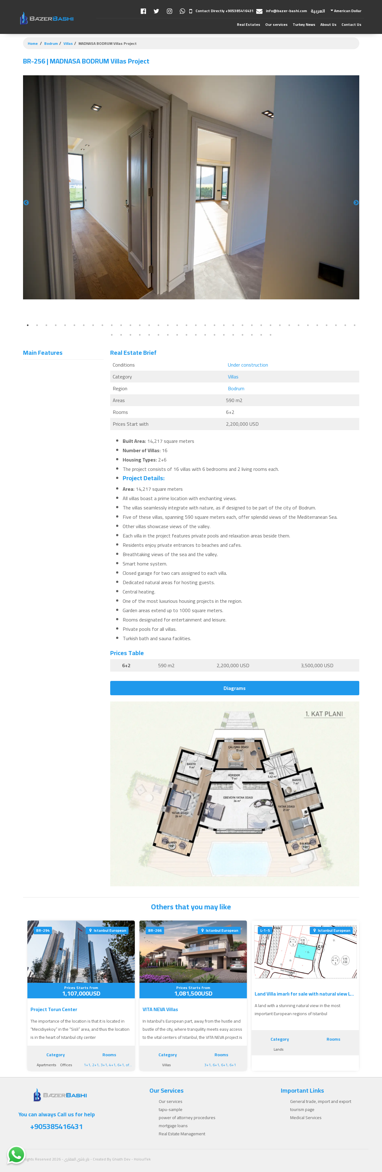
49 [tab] (224, 335)
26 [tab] (261, 325)
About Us (328, 24)
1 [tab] (28, 325)
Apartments (46, 1064)
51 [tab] (242, 335)
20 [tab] (205, 325)
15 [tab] (158, 325)
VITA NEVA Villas (160, 1009)
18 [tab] (186, 325)
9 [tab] (102, 325)
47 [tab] (205, 335)
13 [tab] (140, 325)
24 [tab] (242, 325)
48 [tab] (214, 335)
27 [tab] (270, 325)
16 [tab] (168, 325)
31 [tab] (308, 325)
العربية (318, 11)
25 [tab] (252, 325)
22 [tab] (224, 325)
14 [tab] (149, 325)
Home (33, 43)
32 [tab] (317, 325)
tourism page (302, 1109)
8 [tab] (93, 325)
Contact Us (351, 24)
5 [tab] (65, 325)
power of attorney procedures (187, 1117)
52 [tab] (252, 335)
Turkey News (304, 24)
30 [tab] (298, 325)
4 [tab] (56, 325)
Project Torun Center (54, 1009)
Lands (279, 1049)
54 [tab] (270, 335)
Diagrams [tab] (235, 688)
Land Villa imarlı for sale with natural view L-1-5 (305, 993)
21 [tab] (214, 325)
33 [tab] (326, 325)
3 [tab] (46, 325)
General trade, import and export (320, 1101)
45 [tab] (186, 335)
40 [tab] (140, 335)
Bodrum (51, 43)
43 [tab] (168, 335)
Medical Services (306, 1117)
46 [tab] (196, 335)
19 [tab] (196, 325)
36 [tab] (354, 325)
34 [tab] (336, 325)
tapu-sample (170, 1109)
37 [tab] (112, 335)
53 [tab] (261, 335)
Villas (68, 43)
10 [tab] (112, 325)
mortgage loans (173, 1126)
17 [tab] (177, 325)
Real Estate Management (182, 1134)
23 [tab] (233, 325)
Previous (26, 203)
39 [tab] (130, 335)
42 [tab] (158, 335)
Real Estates (248, 24)
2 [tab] (37, 325)
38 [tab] (121, 335)
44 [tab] (177, 335)
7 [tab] (84, 325)
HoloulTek (142, 1159)
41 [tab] (149, 335)
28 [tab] (280, 325)
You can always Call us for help (56, 1121)
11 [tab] (121, 325)
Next (356, 203)
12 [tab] (130, 325)
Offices (66, 1064)
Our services (276, 24)
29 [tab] (289, 325)
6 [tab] (74, 325)
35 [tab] (345, 325)
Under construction (248, 364)
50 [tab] (233, 335)
